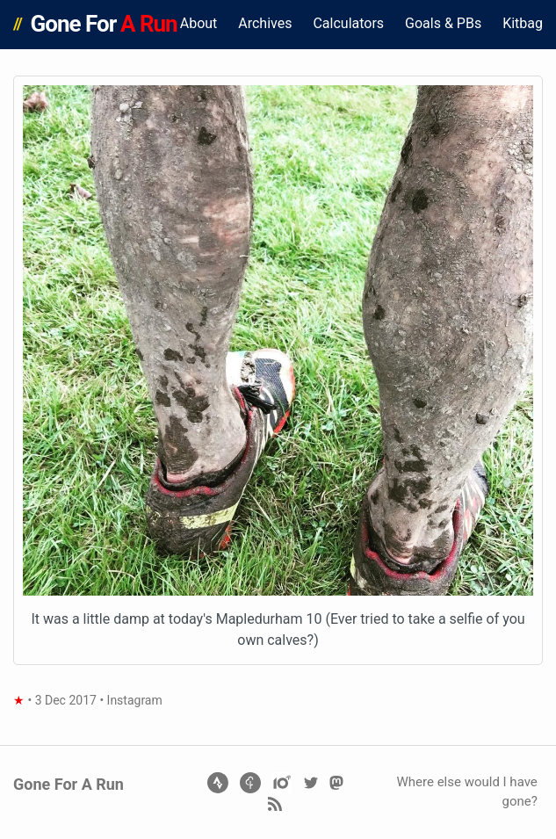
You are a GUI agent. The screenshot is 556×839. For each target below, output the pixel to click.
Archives (265, 23)
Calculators (348, 23)
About (199, 23)
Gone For (104, 24)
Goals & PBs (443, 23)
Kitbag (522, 23)
